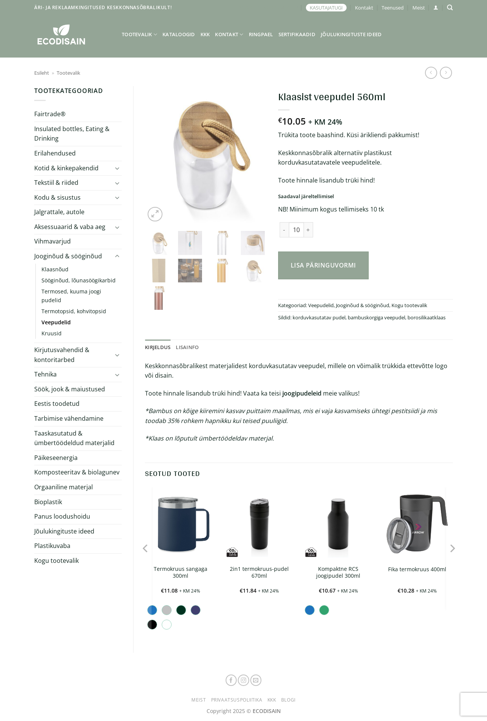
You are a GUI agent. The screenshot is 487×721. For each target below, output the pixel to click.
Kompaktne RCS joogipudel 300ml (338, 573)
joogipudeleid (301, 393)
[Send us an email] (256, 680)
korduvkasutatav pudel (319, 317)
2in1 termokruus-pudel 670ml (259, 573)
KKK (205, 34)
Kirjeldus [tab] (157, 347)
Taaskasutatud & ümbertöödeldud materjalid (74, 438)
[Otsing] (450, 7)
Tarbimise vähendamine (68, 418)
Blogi (288, 700)
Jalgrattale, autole (59, 212)
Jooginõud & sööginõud (68, 256)
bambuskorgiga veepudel (376, 317)
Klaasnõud (54, 269)
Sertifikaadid (297, 34)
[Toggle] (117, 168)
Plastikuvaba (52, 546)
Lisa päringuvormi (323, 265)
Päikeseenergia (56, 457)
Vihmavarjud (52, 241)
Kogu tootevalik (56, 560)
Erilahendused (55, 153)
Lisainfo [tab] (187, 347)
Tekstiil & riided (56, 182)
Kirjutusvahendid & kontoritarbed (61, 355)
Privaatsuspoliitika (237, 700)
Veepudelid (56, 322)
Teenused (393, 7)
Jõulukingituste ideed (351, 34)
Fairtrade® (49, 114)
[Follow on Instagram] (243, 680)
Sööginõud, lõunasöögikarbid (78, 280)
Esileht (41, 72)
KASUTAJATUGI (326, 8)
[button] (435, 7)
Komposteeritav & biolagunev (76, 472)
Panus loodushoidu (62, 516)
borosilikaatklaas (426, 317)
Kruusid (51, 333)
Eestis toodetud (57, 403)
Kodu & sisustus (57, 197)
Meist (418, 7)
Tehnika (45, 374)
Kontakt (364, 7)
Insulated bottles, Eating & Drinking (72, 134)
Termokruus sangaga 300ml (180, 573)
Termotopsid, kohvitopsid (73, 311)
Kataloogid (178, 34)
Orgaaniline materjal (63, 487)
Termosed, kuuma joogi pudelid (71, 296)
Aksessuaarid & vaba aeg (69, 227)
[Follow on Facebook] (231, 680)
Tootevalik (139, 34)
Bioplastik (48, 502)
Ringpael (261, 34)
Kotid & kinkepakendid (66, 168)
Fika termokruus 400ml (417, 569)
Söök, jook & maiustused (69, 389)
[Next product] (431, 73)
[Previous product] (446, 73)
